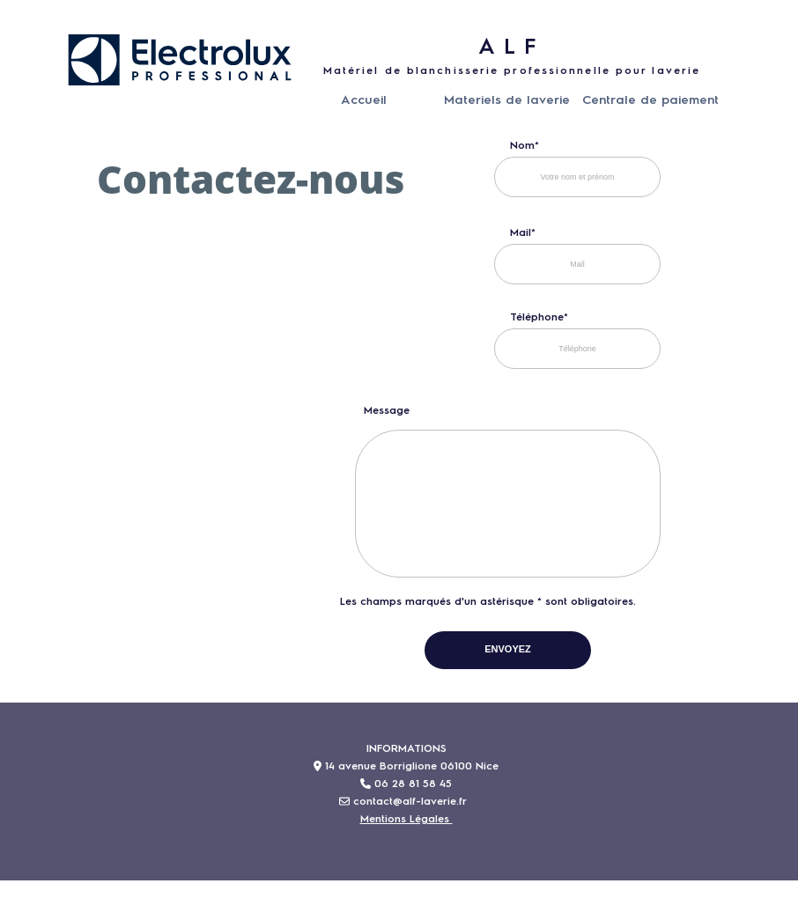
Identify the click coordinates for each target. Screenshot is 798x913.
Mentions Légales (406, 819)
